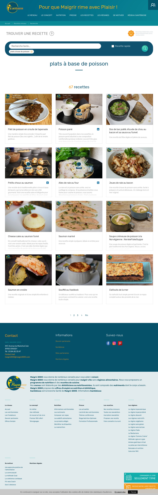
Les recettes (86, 15)
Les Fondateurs (10, 415)
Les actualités (84, 409)
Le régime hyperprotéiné (137, 412)
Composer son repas (61, 415)
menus (37, 385)
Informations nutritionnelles (64, 409)
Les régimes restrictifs (136, 418)
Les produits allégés (61, 421)
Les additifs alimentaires (63, 418)
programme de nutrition (42, 382)
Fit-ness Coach (10, 481)
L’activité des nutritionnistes (89, 412)
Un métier (33, 409)
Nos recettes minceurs (112, 409)
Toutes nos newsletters (112, 412)
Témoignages (34, 421)
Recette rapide (121, 46)
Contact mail (10, 354)
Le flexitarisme (133, 433)
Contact (11, 336)
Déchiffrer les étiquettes (62, 424)
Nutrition (61, 15)
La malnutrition (59, 427)
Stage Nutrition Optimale (87, 418)
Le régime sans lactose (136, 427)
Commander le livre (145, 477)
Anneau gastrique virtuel (137, 442)
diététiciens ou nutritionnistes (77, 385)
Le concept (46, 15)
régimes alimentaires (107, 380)
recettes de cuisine (69, 382)
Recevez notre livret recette (143, 488)
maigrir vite (86, 380)
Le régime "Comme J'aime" (137, 436)
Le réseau (32, 15)
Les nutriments (59, 412)
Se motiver (118, 15)
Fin (86, 315)
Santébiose (60, 347)
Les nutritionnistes (11, 412)
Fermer (132, 492)
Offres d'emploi (10, 421)
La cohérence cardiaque (13, 479)
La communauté (10, 473)
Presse (73, 15)
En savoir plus (120, 492)
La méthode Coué (11, 476)
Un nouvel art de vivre (37, 415)
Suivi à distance (10, 485)
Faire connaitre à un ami (112, 421)
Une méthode (34, 412)
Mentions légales (62, 359)
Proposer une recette (111, 418)
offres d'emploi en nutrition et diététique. (75, 388)
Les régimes (103, 15)
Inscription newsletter (111, 415)
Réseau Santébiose (137, 15)
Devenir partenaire (63, 341)
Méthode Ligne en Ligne (136, 439)
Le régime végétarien (135, 421)
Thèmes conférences (86, 415)
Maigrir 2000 (15, 7)
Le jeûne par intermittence (137, 445)
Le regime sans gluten (136, 424)
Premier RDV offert (36, 418)
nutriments (119, 385)
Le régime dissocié (134, 415)
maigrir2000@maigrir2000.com (17, 357)
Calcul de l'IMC (133, 451)
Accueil (7, 409)
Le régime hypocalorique (137, 409)
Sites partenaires (62, 353)
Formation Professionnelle (88, 421)
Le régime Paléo (134, 430)
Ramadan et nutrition (135, 448)
